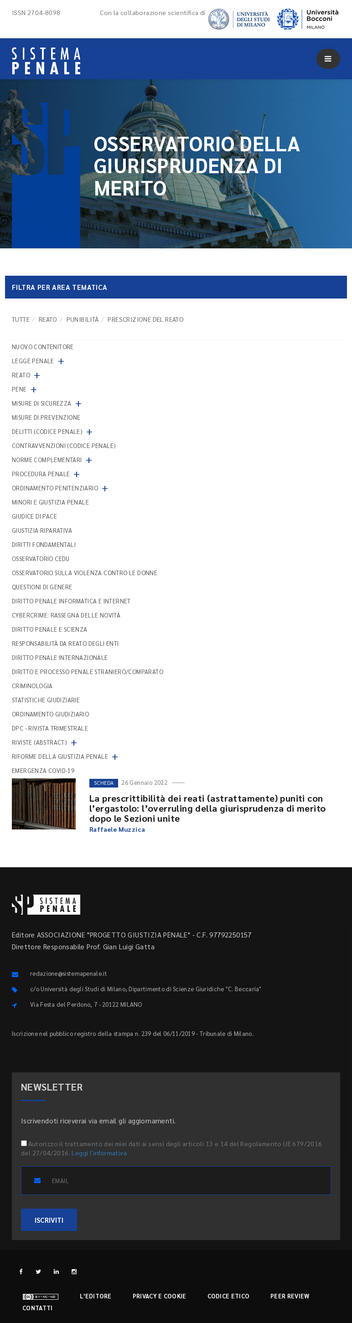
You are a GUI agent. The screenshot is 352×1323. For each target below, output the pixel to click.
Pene (19, 389)
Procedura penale (41, 474)
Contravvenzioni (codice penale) (64, 445)
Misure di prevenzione (46, 417)
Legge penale (33, 361)
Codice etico (228, 1296)
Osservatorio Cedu (41, 558)
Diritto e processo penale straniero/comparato (87, 671)
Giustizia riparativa (42, 530)
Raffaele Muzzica (117, 829)
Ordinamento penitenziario (55, 488)
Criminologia (32, 686)
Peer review (289, 1296)
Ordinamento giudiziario (50, 714)
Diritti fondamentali (44, 544)
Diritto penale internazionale (60, 657)
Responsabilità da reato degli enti (65, 643)
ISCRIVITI (49, 1219)
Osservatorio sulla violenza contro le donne (84, 573)
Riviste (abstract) (39, 742)
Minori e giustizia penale (50, 502)
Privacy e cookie (159, 1296)
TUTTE (21, 319)
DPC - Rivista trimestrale (50, 728)
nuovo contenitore (43, 346)
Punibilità (83, 319)
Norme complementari (47, 459)
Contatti (37, 1308)
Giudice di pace (34, 516)
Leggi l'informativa (99, 1152)
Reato (48, 319)
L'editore (96, 1296)
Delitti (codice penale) (47, 431)
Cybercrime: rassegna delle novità (66, 615)
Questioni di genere (42, 587)
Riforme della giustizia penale (60, 756)
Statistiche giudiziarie (46, 700)
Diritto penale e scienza (50, 629)
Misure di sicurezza (42, 403)
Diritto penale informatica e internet (71, 601)
